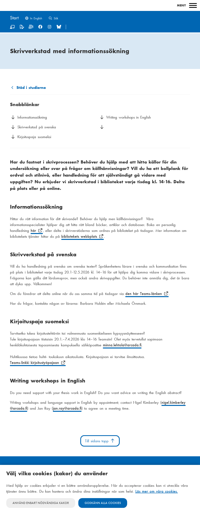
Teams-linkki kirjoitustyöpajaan (37, 362)
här (37, 230)
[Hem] (14, 18)
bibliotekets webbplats (82, 236)
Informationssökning (33, 117)
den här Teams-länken (147, 293)
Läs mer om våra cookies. (156, 491)
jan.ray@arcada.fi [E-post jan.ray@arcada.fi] (67, 408)
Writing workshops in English (129, 117)
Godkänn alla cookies (103, 503)
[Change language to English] (33, 18)
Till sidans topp (100, 440)
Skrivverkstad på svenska (36, 127)
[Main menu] (100, 5)
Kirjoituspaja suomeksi (34, 136)
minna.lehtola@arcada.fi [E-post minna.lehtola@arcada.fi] (122, 345)
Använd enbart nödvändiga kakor (40, 503)
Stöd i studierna (31, 87)
